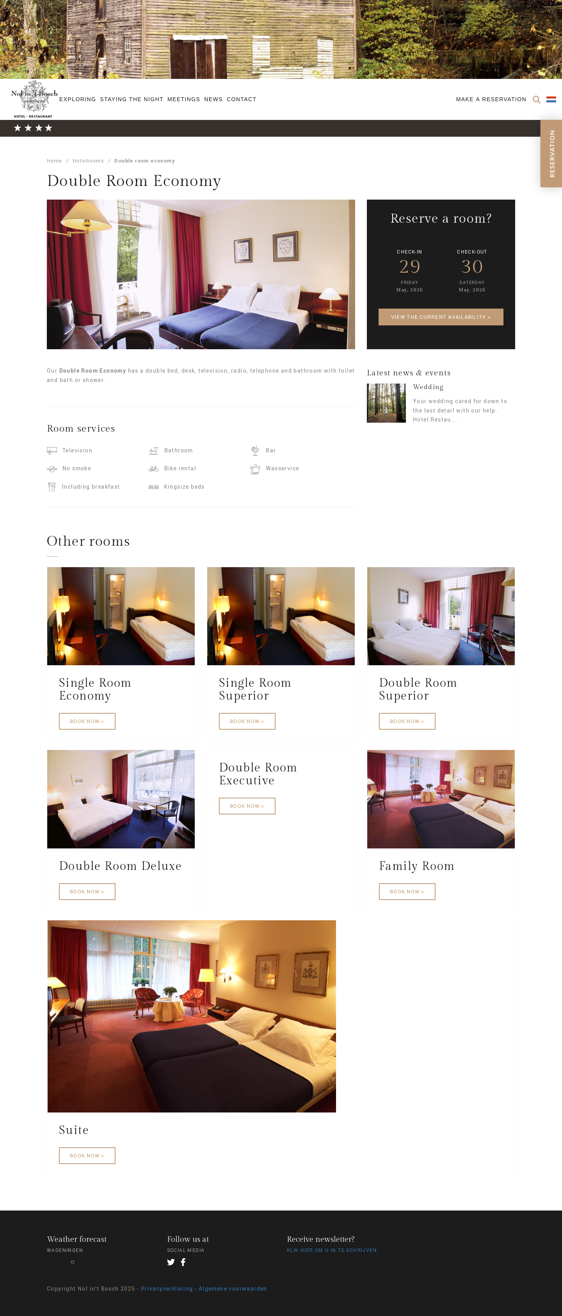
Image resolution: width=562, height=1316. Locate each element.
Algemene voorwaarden (233, 1288)
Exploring (77, 99)
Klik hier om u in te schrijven (332, 1250)
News (213, 99)
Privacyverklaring (167, 1288)
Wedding (428, 387)
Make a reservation (491, 99)
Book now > (87, 721)
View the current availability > (441, 317)
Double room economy (144, 160)
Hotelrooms (88, 160)
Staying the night (132, 99)
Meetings (183, 99)
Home (54, 160)
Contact (241, 99)
